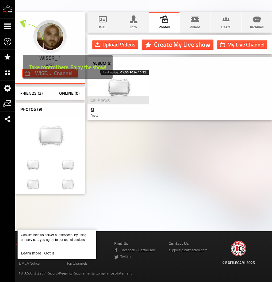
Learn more (31, 253)
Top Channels (77, 263)
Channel (246, 44)
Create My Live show (182, 44)
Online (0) (69, 93)
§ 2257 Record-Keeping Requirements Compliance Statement (75, 273)
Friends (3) (31, 93)
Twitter (126, 256)
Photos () (31, 109)
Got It (48, 253)
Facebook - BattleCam (137, 249)
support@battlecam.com (188, 249)
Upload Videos (118, 44)
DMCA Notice (29, 263)
